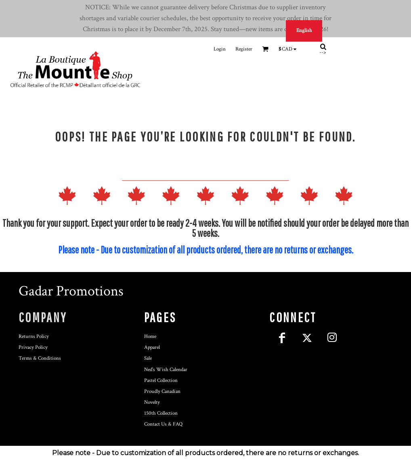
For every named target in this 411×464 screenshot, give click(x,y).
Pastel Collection (161, 380)
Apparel (152, 347)
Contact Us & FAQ (163, 424)
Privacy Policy (33, 347)
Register (243, 49)
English (304, 30)
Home (150, 336)
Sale (148, 358)
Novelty (152, 402)
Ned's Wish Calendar (165, 369)
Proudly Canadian (162, 391)
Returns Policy (34, 336)
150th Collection (161, 413)
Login (220, 49)
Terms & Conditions (40, 358)
